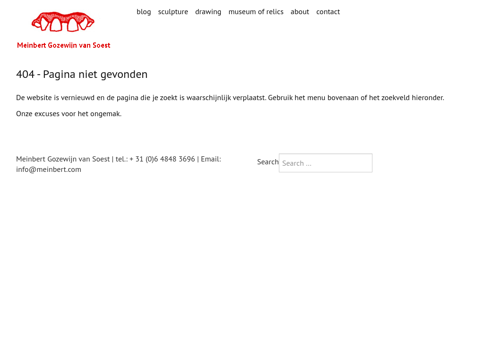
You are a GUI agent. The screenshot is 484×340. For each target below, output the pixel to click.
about (300, 11)
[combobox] (325, 162)
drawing (208, 11)
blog (144, 11)
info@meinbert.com (48, 169)
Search (268, 161)
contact (328, 11)
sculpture (173, 11)
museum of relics (256, 11)
